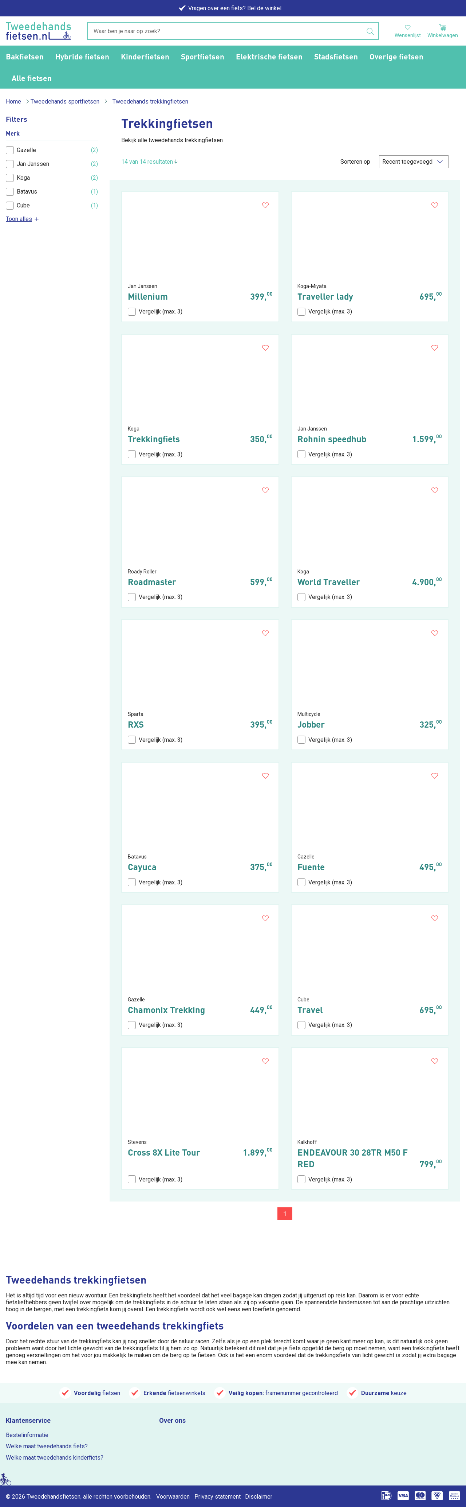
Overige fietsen (396, 56)
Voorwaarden (173, 1496)
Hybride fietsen (82, 56)
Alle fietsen (32, 78)
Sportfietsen (202, 56)
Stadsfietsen (336, 56)
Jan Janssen (27, 164)
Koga (18, 178)
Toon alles (22, 218)
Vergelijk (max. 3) (155, 312)
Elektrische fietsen (269, 56)
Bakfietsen (25, 56)
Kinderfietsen (145, 56)
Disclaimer (258, 1496)
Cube (18, 206)
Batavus (21, 192)
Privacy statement (217, 1496)
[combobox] (233, 31)
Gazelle (21, 150)
